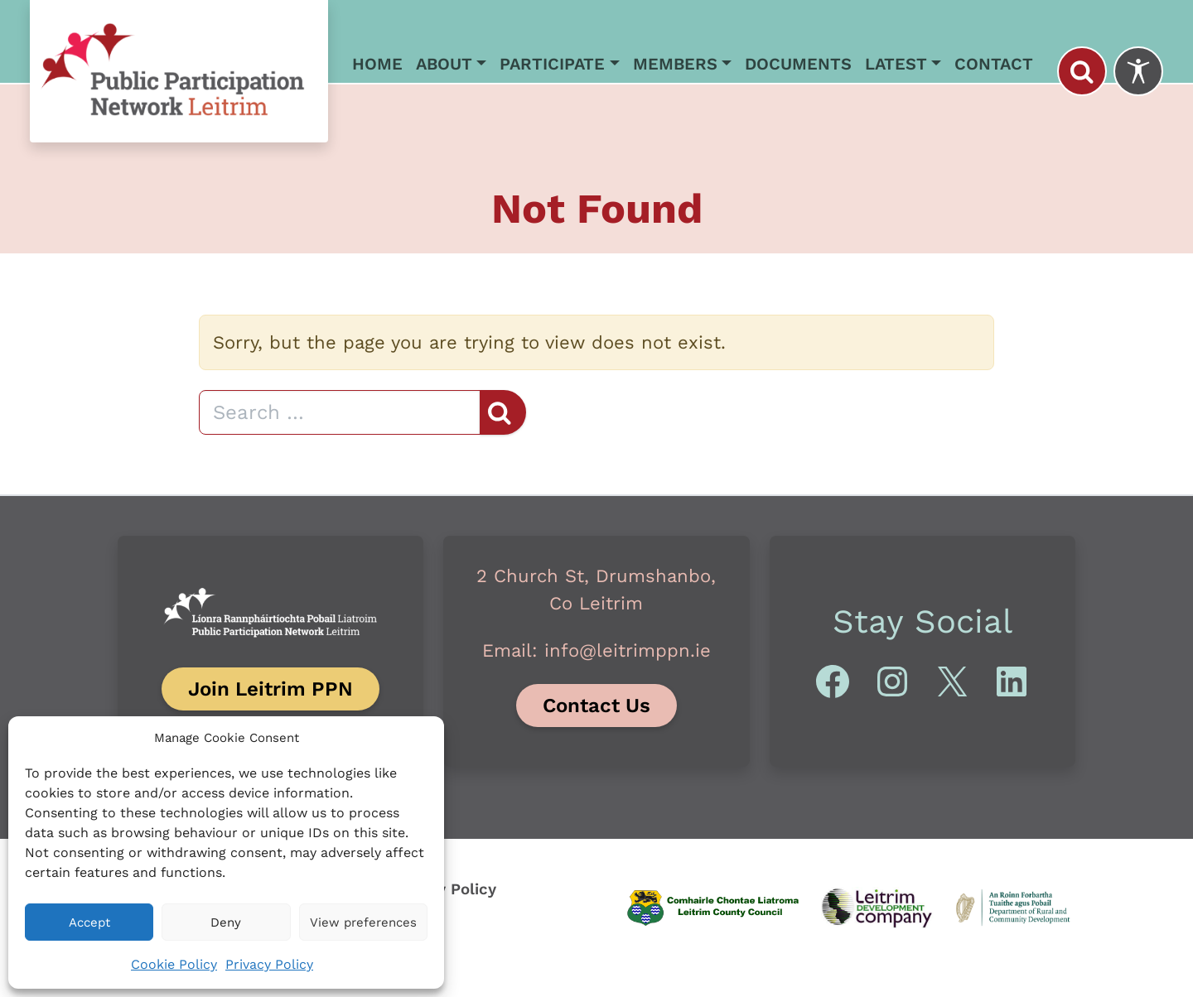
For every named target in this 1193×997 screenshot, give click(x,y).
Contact (993, 64)
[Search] (340, 412)
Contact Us (596, 705)
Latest (896, 64)
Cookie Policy (174, 964)
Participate (552, 64)
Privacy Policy (269, 964)
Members (675, 64)
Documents (798, 64)
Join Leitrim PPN (270, 689)
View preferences (363, 922)
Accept (89, 922)
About (444, 64)
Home (377, 64)
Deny (225, 922)
